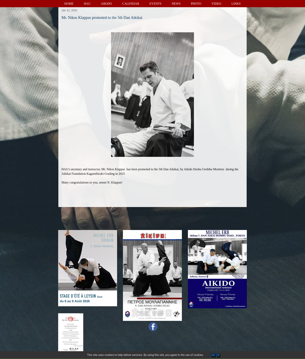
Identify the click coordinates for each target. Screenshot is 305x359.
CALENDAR (130, 3)
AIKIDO (106, 3)
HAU (87, 3)
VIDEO (216, 3)
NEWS (176, 3)
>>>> (213, 354)
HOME (69, 3)
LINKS (236, 3)
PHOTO (196, 3)
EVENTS (155, 3)
